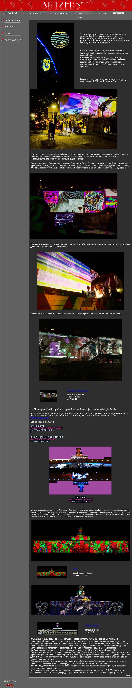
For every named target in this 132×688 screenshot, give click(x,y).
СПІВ (75, 569)
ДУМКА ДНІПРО (92, 625)
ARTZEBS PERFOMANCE (78, 391)
